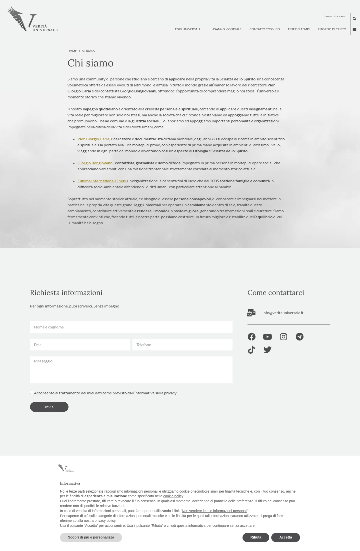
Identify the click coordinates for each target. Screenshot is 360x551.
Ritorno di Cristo (332, 29)
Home (328, 16)
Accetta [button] (285, 537)
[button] (354, 19)
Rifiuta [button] (256, 537)
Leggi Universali (188, 29)
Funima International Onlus (102, 188)
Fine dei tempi (299, 29)
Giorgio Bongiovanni (96, 170)
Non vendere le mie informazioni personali (214, 511)
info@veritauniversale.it (283, 319)
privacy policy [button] (105, 521)
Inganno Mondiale (226, 29)
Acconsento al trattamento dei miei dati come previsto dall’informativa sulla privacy (105, 400)
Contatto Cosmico (265, 29)
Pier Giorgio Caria (93, 146)
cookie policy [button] (173, 496)
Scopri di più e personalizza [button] (91, 537)
